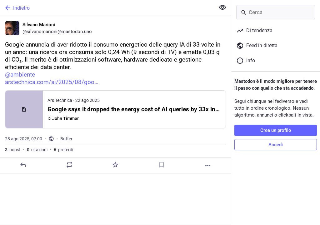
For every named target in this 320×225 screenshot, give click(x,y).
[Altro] (208, 165)
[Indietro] (107, 8)
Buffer (66, 138)
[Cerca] (275, 12)
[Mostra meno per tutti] (222, 7)
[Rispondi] (23, 164)
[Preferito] (115, 164)
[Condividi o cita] (69, 164)
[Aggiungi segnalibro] (161, 164)
